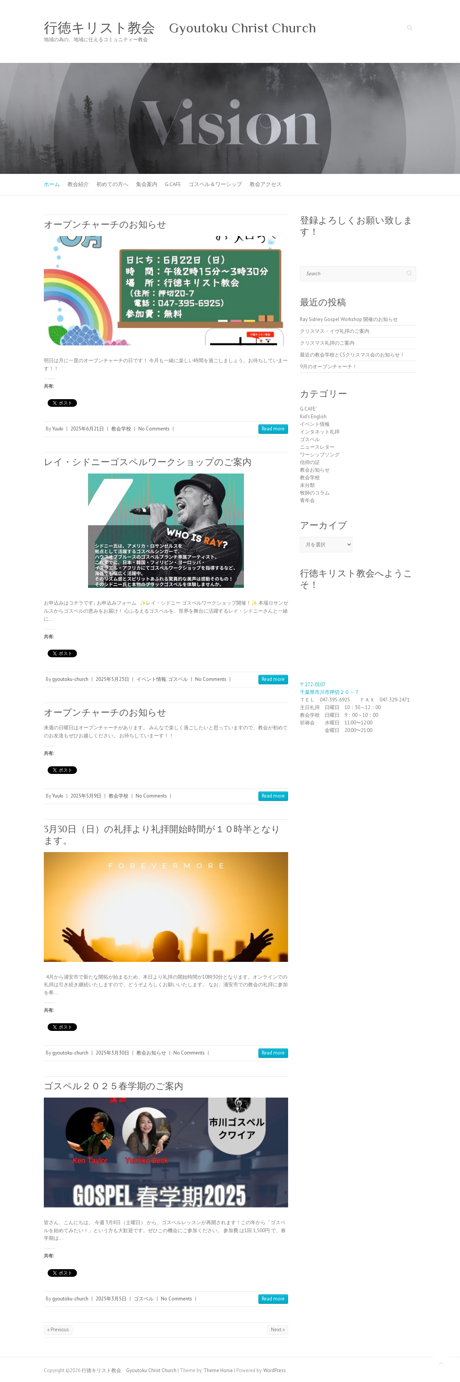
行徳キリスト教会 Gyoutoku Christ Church (180, 27)
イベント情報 (151, 679)
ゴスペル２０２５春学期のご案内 (113, 1086)
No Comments (154, 428)
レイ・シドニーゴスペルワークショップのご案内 (148, 462)
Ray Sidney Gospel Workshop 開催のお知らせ (349, 319)
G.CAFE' (308, 409)
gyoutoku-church (70, 679)
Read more (273, 428)
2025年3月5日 (111, 1298)
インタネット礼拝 (320, 432)
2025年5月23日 (112, 679)
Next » (278, 1329)
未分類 (307, 485)
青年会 (307, 500)
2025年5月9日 (86, 796)
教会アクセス (266, 184)
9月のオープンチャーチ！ (328, 366)
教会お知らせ (151, 1053)
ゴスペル (178, 679)
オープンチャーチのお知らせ (105, 224)
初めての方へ (112, 184)
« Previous (58, 1329)
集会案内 (146, 184)
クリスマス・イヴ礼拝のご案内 (334, 331)
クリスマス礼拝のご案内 (327, 343)
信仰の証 (310, 462)
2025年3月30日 (112, 1053)
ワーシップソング (320, 454)
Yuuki (57, 428)
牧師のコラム (315, 493)
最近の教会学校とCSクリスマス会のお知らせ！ (352, 355)
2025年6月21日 (87, 428)
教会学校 (121, 428)
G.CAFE (173, 184)
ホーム (52, 184)
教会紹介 (78, 184)
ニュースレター (317, 447)
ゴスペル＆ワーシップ (215, 184)
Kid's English (313, 416)
